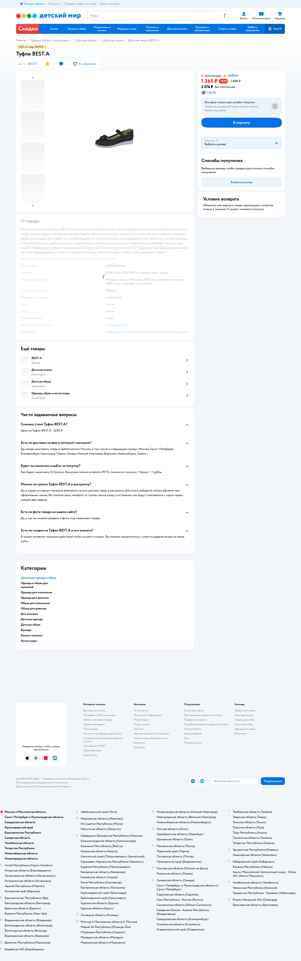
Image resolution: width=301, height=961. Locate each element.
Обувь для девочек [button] (34, 608)
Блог (187, 738)
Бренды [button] (26, 630)
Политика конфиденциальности (102, 733)
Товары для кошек (245, 710)
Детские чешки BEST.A (143, 40)
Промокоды (90, 729)
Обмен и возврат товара (97, 719)
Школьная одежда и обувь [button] (38, 578)
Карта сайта (90, 755)
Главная (21, 40)
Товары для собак (245, 719)
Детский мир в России (29, 786)
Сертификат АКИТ (94, 745)
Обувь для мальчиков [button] (35, 603)
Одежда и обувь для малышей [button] (34, 585)
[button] (275, 29)
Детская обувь (86, 40)
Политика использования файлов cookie (103, 740)
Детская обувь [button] (30, 625)
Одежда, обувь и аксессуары (49, 40)
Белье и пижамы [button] (32, 635)
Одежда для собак (245, 729)
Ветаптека (240, 733)
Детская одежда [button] (32, 619)
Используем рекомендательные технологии (42, 782)
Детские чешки (113, 40)
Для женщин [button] (29, 614)
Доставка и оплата (94, 710)
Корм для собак (244, 724)
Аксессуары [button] (29, 641)
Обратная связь (92, 750)
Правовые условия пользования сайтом (65, 778)
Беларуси (65, 786)
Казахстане (50, 786)
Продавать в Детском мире (99, 715)
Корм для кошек (244, 715)
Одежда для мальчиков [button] (36, 592)
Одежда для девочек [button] (35, 598)
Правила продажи (93, 724)
